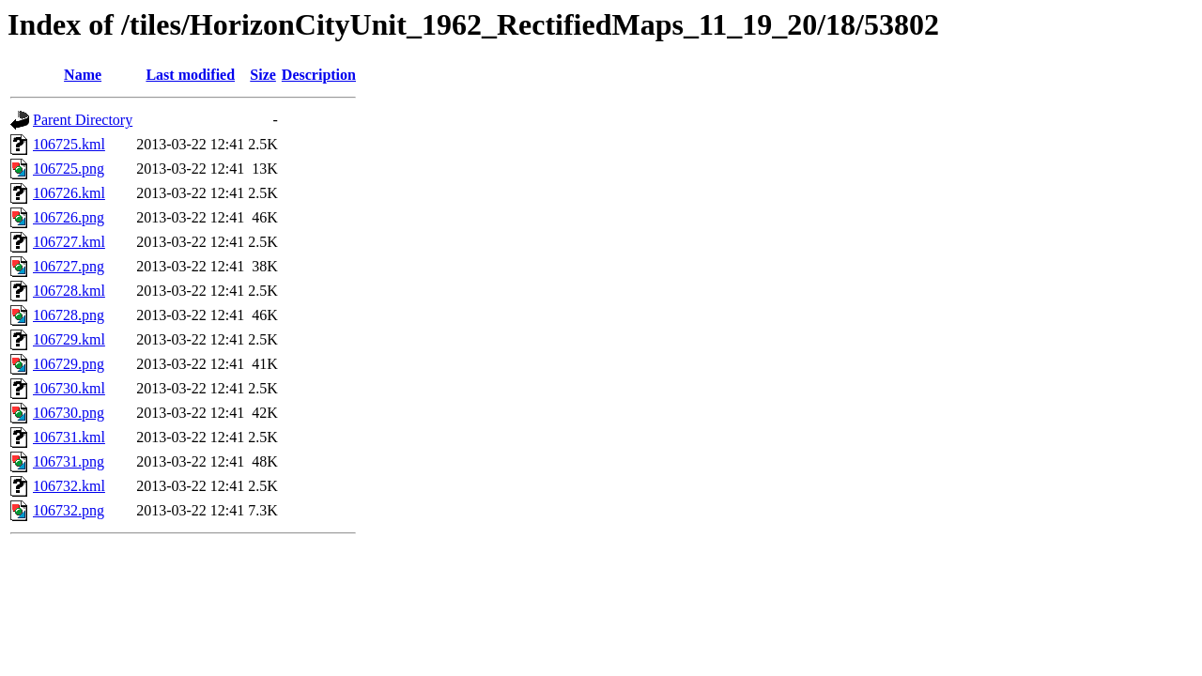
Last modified (190, 75)
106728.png (68, 315)
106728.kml (69, 291)
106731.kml (69, 437)
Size (263, 75)
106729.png (68, 364)
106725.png (68, 169)
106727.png (68, 266)
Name (82, 75)
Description (319, 75)
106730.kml (69, 388)
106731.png (68, 461)
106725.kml (69, 144)
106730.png (68, 413)
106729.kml (69, 339)
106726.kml (69, 193)
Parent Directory (82, 120)
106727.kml (69, 242)
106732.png (68, 510)
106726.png (68, 217)
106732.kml (69, 486)
